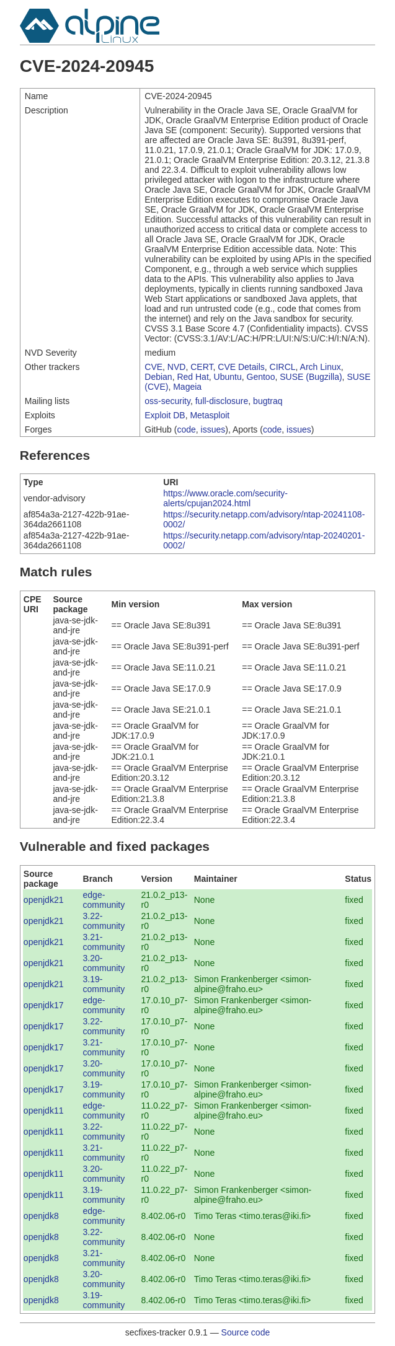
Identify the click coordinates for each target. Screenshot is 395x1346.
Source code (245, 1332)
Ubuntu (228, 377)
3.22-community (104, 921)
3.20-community (104, 963)
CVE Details (241, 367)
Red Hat (192, 377)
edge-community (104, 900)
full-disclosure (222, 401)
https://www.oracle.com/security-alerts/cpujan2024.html (225, 498)
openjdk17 (44, 1005)
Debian (158, 377)
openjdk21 (44, 900)
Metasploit (209, 415)
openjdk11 (44, 1110)
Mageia (187, 387)
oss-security (167, 401)
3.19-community (104, 984)
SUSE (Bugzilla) (311, 377)
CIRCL (283, 367)
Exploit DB (164, 415)
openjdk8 (41, 1216)
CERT (201, 367)
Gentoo (261, 377)
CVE (153, 367)
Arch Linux (320, 367)
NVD (176, 367)
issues (213, 429)
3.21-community (104, 942)
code (186, 429)
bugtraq (267, 401)
